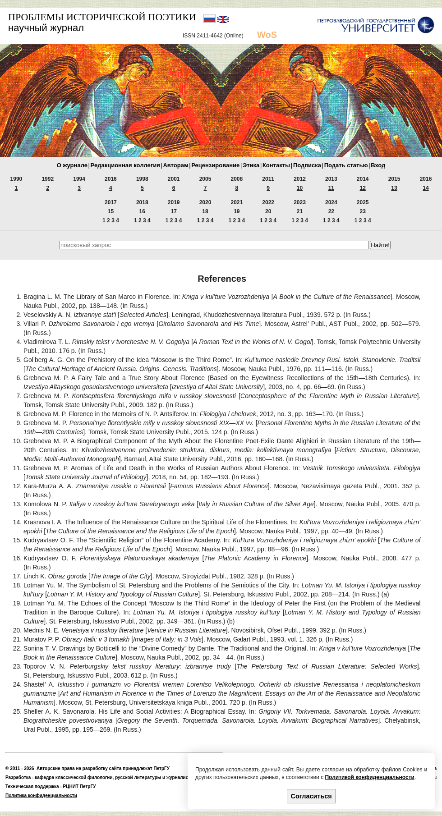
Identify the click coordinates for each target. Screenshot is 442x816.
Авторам (175, 165)
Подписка (307, 165)
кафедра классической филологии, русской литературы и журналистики (116, 777)
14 (425, 188)
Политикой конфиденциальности (369, 777)
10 (300, 188)
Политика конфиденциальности (41, 795)
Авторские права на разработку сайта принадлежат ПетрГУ (103, 768)
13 (394, 188)
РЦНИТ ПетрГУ (79, 786)
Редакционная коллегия (125, 165)
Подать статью (346, 165)
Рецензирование (215, 165)
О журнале (72, 165)
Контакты (276, 165)
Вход (378, 165)
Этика (251, 165)
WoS (267, 35)
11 (331, 188)
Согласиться (311, 796)
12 (363, 188)
